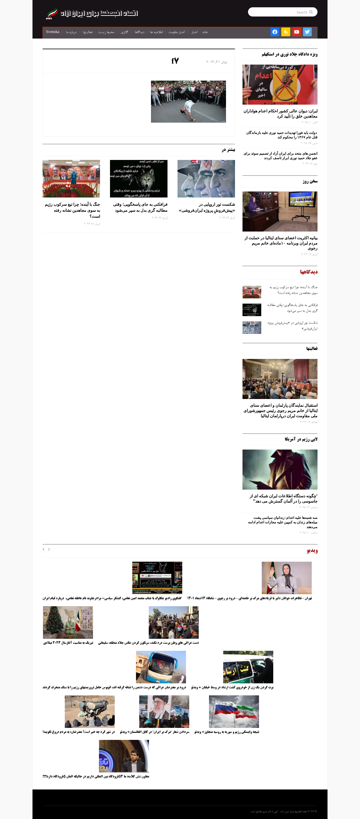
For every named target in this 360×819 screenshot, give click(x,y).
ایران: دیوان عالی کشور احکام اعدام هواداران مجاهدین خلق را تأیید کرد (281, 113)
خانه (205, 33)
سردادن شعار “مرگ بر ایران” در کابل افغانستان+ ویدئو (154, 732)
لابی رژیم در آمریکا (301, 439)
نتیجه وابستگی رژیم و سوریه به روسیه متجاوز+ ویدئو (226, 732)
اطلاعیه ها (156, 33)
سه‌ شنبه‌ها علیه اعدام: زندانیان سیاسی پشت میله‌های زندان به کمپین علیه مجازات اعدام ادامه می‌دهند (283, 522)
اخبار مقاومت (176, 33)
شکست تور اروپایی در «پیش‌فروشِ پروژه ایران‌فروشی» (206, 207)
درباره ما (71, 33)
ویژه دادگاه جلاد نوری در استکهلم (290, 54)
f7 (175, 62)
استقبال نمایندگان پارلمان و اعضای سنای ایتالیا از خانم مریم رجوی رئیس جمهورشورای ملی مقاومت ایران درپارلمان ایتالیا (281, 410)
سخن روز (310, 181)
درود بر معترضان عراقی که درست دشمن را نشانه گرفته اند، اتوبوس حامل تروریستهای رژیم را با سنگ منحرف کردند (114, 687)
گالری (124, 33)
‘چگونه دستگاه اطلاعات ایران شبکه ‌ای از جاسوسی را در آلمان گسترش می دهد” (284, 498)
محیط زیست (106, 33)
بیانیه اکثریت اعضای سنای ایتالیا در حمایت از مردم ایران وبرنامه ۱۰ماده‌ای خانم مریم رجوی (281, 243)
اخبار (194, 33)
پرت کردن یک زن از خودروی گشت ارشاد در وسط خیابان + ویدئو (232, 687)
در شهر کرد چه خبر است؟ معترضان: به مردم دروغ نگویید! (78, 732)
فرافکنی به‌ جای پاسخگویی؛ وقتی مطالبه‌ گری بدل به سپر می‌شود (140, 207)
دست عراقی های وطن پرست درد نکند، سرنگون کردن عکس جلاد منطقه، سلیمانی (148, 643)
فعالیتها (87, 33)
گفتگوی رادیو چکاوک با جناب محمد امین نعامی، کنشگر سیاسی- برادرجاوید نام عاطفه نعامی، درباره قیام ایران (112, 598)
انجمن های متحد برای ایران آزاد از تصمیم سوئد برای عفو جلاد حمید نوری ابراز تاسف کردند (281, 155)
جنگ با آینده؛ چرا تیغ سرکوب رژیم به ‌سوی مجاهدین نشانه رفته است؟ (72, 210)
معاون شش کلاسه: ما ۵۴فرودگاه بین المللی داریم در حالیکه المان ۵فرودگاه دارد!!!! (95, 776)
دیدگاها (139, 33)
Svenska (52, 33)
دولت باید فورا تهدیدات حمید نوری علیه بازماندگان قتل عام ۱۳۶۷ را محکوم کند (282, 134)
